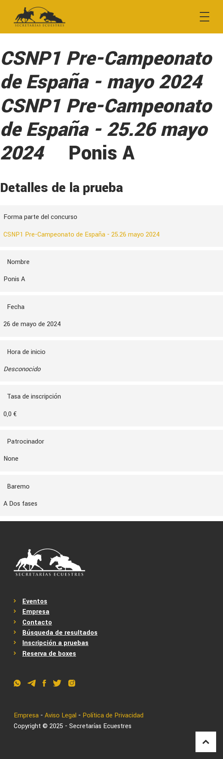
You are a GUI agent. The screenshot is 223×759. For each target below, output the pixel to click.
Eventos (34, 601)
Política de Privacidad (113, 715)
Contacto (37, 622)
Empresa (35, 611)
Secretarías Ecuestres (100, 726)
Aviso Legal (60, 715)
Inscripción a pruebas (55, 643)
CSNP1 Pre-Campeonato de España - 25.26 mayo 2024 (81, 234)
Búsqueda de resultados (60, 632)
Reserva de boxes (49, 653)
